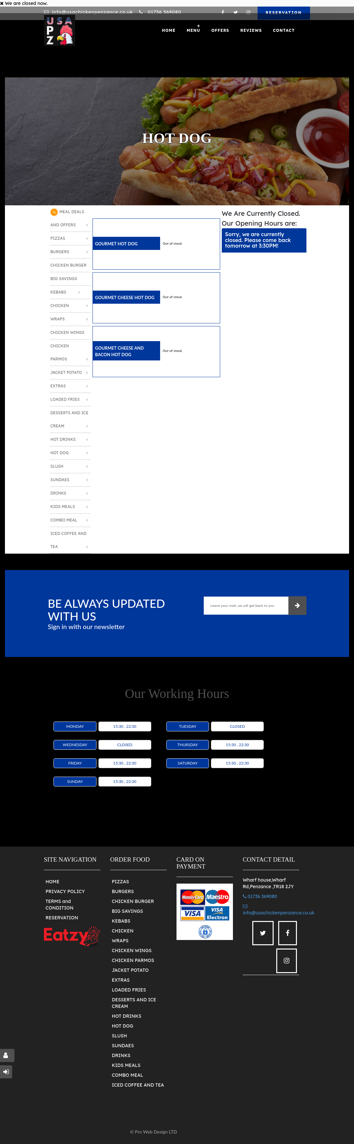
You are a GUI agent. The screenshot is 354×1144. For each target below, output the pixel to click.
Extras (58, 385)
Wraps (57, 319)
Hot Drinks (62, 439)
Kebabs (58, 292)
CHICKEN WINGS (132, 950)
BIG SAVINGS (127, 911)
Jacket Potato (66, 372)
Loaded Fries (64, 399)
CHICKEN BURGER (133, 901)
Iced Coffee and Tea (68, 540)
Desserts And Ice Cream (69, 419)
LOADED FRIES (129, 990)
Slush (56, 466)
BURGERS (123, 891)
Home (169, 30)
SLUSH (119, 1036)
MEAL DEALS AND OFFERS (67, 217)
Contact (284, 30)
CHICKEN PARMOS (133, 960)
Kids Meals (62, 506)
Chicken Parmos (59, 352)
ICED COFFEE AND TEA (138, 1085)
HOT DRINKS (126, 1016)
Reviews (251, 30)
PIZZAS (120, 882)
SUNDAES (123, 1046)
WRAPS (120, 941)
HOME (52, 882)
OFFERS (220, 30)
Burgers (59, 251)
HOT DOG (122, 1026)
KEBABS (121, 921)
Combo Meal (63, 520)
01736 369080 (163, 12)
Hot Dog (59, 452)
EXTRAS (121, 980)
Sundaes (59, 479)
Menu (193, 30)
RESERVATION (284, 12)
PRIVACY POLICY (65, 891)
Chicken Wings (67, 332)
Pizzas (57, 238)
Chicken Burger (68, 265)
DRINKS (121, 1055)
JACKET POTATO (130, 970)
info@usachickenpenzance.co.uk (92, 12)
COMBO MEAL (127, 1075)
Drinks (58, 493)
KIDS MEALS (126, 1065)
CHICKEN (123, 931)
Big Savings (63, 278)
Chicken (59, 305)
